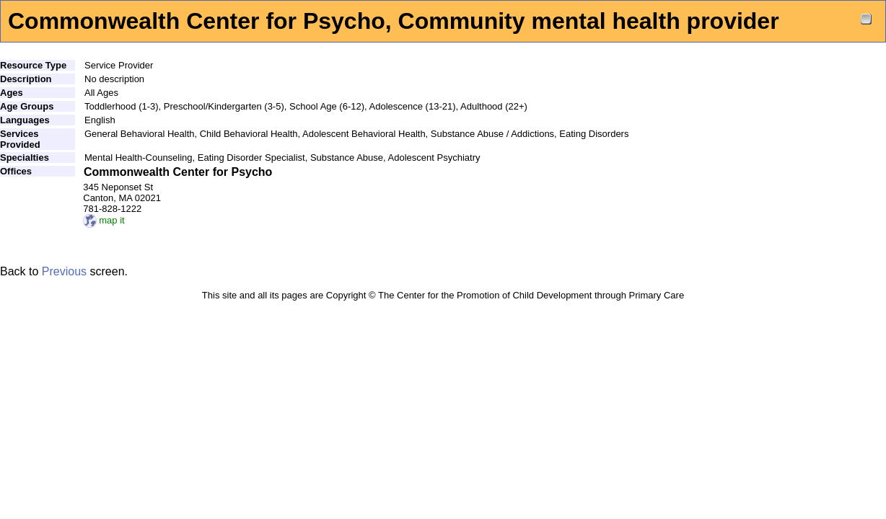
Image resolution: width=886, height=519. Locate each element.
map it (103, 220)
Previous (64, 271)
